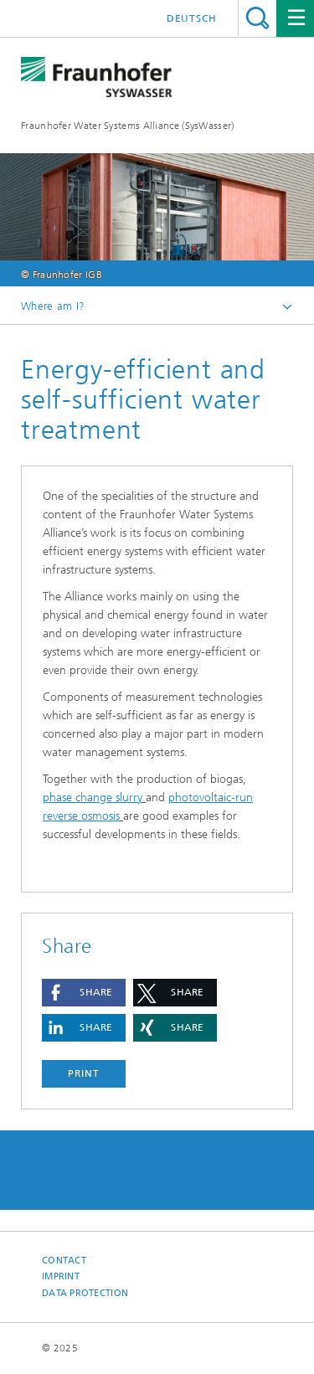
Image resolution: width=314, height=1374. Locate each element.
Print (84, 1073)
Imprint (61, 1276)
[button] (84, 992)
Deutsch (192, 18)
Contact (64, 1260)
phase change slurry (92, 797)
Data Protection (85, 1293)
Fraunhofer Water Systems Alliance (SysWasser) (127, 125)
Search (257, 18)
